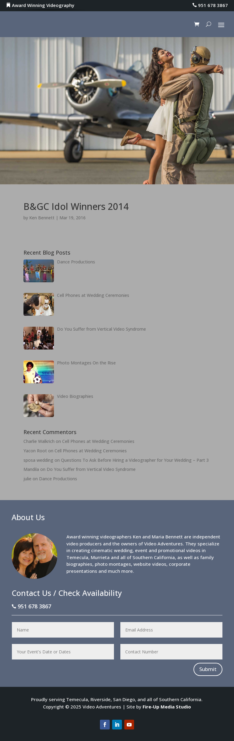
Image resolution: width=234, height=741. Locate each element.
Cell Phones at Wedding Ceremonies (98, 441)
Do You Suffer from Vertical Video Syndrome (91, 469)
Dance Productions (58, 479)
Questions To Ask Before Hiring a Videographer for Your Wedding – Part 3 (135, 460)
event (141, 550)
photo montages (113, 564)
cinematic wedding (112, 550)
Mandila (31, 469)
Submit (208, 669)
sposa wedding (38, 460)
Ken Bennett (42, 218)
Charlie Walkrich (39, 441)
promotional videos (179, 550)
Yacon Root (35, 451)
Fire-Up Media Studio (167, 707)
